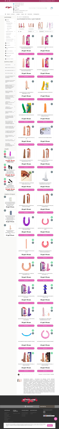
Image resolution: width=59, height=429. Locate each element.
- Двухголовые (9, 28)
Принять (50, 425)
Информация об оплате (7, 417)
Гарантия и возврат (6, 413)
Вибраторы (8, 21)
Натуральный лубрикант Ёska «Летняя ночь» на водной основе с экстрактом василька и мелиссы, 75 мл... (10, 218)
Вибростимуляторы (9, 31)
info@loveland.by (19, 12)
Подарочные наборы (9, 53)
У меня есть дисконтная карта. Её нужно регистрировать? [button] (10, 103)
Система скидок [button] (10, 73)
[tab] (10, 65)
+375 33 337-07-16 (19, 3)
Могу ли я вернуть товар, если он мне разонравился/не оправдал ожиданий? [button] (10, 122)
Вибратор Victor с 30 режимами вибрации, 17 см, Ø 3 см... (10, 158)
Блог (25, 14)
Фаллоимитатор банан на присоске (45, 92)
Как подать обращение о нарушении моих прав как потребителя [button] (10, 144)
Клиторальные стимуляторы (8, 34)
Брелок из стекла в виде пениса (45, 137)
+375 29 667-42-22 (19, 4)
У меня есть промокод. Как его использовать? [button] (10, 108)
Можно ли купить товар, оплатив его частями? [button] (10, 92)
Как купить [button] (10, 64)
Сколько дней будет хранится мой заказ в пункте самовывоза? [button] (10, 127)
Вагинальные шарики (9, 39)
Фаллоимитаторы (9, 23)
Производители (36, 14)
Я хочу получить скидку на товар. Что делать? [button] (10, 112)
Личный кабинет (25, 412)
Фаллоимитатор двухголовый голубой (26, 341)
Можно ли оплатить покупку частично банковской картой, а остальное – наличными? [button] (10, 97)
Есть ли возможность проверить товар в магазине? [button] (10, 77)
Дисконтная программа (6, 415)
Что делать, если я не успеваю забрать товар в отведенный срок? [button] (10, 131)
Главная (8, 14)
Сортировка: (42, 31)
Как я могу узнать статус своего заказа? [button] (10, 140)
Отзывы (22, 14)
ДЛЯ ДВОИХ (7, 45)
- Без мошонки (9, 26)
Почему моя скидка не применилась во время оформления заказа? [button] (10, 117)
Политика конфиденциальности (7, 421)
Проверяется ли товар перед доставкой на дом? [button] (10, 81)
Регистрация (49, 0)
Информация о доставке (7, 419)
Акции (31, 413)
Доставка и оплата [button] (10, 67)
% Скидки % (18, 14)
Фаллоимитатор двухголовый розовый (45, 341)
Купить (26, 76)
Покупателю (30, 14)
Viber (16, 7)
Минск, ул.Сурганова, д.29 (21, 10)
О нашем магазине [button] (10, 70)
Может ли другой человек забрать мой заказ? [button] (10, 136)
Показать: (30, 31)
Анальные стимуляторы (8, 37)
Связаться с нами (16, 413)
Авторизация (43, 0)
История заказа (25, 413)
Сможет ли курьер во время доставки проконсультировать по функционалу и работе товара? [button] (10, 87)
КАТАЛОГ (13, 14)
